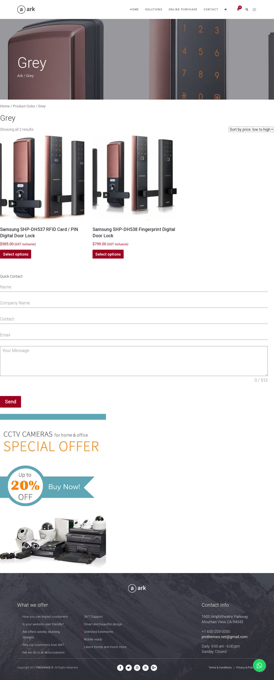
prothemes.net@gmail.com (225, 637)
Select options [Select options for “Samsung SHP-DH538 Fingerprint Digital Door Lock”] (108, 254)
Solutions (153, 9)
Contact (211, 9)
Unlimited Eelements (98, 632)
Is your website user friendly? (43, 624)
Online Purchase (183, 9)
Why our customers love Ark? (43, 645)
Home (134, 9)
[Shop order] (251, 129)
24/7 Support (93, 617)
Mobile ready (93, 639)
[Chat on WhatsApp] (259, 665)
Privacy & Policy (245, 667)
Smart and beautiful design (103, 624)
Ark (20, 75)
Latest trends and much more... (106, 647)
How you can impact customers (45, 617)
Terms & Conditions (220, 667)
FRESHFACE (43, 667)
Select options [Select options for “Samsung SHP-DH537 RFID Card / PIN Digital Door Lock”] (15, 254)
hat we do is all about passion (44, 652)
